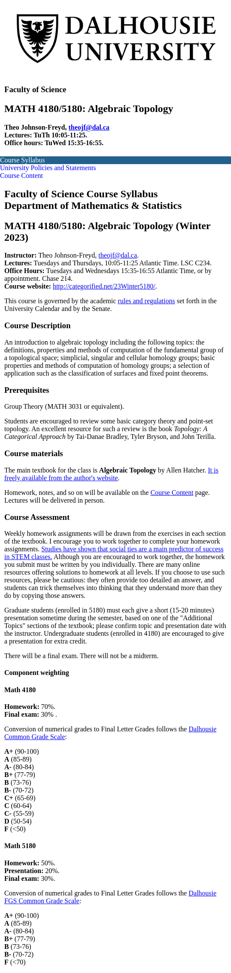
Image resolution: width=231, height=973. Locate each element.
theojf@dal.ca (89, 127)
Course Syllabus (22, 160)
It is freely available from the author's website (111, 474)
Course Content (21, 175)
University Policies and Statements (48, 167)
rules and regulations (146, 301)
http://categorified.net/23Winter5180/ (104, 286)
